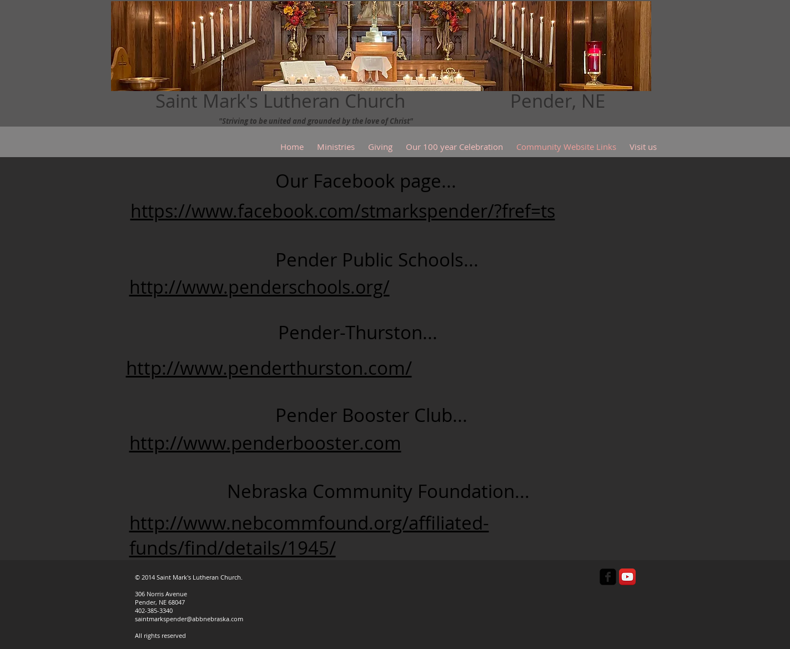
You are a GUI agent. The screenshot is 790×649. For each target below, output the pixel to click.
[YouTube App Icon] (627, 576)
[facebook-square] (608, 576)
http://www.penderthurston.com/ (269, 367)
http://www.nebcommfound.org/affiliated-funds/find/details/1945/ (309, 535)
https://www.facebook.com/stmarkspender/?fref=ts (342, 211)
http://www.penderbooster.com (265, 442)
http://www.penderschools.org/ (259, 287)
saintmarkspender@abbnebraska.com (189, 619)
